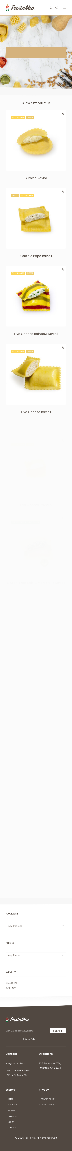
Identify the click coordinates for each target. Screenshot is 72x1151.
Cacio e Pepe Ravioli (36, 271)
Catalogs (12, 1116)
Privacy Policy (29, 1039)
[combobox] (36, 926)
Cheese (30, 117)
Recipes (11, 1110)
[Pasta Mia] (20, 7)
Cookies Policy (48, 1105)
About (11, 1122)
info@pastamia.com (16, 1063)
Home (10, 1099)
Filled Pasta (18, 117)
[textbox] (36, 925)
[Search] (50, 7)
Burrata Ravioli (36, 178)
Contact (12, 1127)
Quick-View (63, 114)
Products (12, 1105)
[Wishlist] (55, 7)
